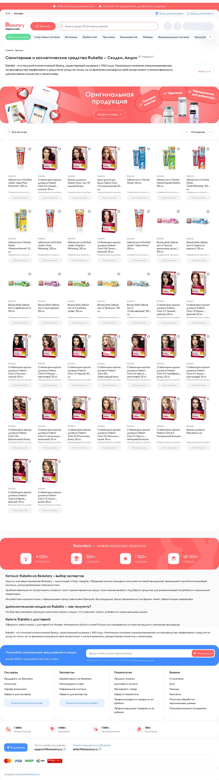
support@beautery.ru (49, 749)
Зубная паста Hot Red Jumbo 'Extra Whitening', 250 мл (48, 246)
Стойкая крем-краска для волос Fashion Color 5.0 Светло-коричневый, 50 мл (138, 375)
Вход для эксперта (202, 13)
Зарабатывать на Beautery (75, 678)
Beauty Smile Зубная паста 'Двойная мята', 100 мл (20, 309)
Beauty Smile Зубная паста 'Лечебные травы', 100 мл (80, 309)
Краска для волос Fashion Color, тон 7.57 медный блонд (79, 184)
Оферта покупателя (126, 694)
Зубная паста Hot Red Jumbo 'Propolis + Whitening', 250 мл (79, 246)
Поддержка (16, 747)
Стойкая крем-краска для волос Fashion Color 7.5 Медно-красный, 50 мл (198, 313)
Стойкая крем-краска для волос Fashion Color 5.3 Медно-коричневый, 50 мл (50, 375)
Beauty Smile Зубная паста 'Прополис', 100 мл (109, 309)
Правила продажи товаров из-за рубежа (134, 710)
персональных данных (143, 660)
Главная (9, 50)
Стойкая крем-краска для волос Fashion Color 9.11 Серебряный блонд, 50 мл (168, 375)
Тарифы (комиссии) (15, 689)
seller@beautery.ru (86, 749)
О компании (176, 678)
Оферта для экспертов (73, 694)
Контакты (175, 694)
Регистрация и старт (71, 683)
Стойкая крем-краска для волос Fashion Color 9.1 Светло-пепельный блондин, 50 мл (138, 438)
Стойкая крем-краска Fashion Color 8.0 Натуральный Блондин (165, 438)
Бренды (19, 50)
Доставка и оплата (126, 683)
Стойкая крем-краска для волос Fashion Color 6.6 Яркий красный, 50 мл (19, 500)
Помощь (174, 689)
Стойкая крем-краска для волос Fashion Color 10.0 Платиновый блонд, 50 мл (79, 438)
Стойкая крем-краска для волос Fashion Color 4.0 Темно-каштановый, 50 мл (198, 375)
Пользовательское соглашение (187, 708)
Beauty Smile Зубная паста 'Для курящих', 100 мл (50, 309)
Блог (172, 683)
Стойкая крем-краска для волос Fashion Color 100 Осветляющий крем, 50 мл (109, 375)
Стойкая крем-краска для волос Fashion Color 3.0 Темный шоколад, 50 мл (167, 313)
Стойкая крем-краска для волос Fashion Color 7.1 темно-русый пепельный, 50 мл (48, 438)
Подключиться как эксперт (82, 703)
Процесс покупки (124, 678)
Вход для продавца (171, 13)
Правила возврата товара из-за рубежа (133, 701)
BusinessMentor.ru (29, 774)
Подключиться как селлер (27, 703)
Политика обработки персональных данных (182, 701)
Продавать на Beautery (18, 678)
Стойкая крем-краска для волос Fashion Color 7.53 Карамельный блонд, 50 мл (18, 438)
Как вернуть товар (125, 689)
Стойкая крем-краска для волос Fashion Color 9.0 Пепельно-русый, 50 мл (109, 438)
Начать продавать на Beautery (93, 745)
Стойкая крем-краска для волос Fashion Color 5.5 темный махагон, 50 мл (49, 188)
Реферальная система (72, 689)
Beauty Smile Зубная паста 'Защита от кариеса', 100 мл (198, 246)
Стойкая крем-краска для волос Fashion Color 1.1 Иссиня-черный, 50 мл (19, 375)
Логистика (10, 683)
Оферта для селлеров (17, 694)
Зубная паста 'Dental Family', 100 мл (138, 184)
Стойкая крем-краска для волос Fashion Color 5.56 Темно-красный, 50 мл (108, 250)
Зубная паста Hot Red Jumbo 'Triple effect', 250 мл (137, 246)
